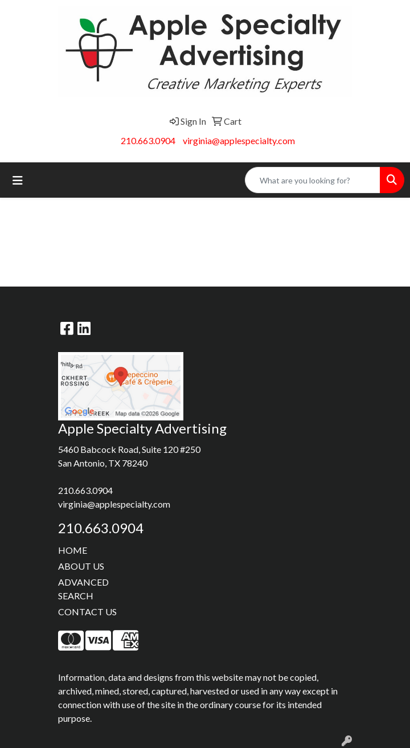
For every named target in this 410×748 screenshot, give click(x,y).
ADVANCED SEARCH (83, 589)
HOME (72, 550)
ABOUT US (81, 566)
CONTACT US (87, 611)
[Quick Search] (312, 180)
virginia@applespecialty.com (239, 140)
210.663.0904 (148, 140)
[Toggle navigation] (18, 180)
